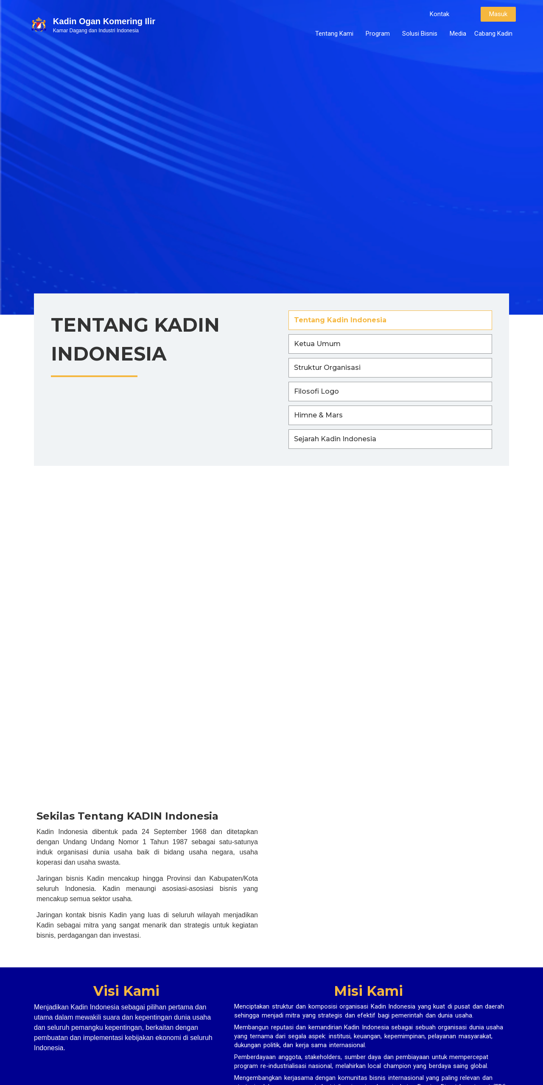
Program (380, 33)
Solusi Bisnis (422, 33)
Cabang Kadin (493, 33)
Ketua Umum (317, 344)
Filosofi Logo (316, 391)
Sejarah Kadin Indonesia (335, 439)
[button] (439, 14)
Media (458, 33)
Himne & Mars (318, 415)
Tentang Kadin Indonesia (340, 320)
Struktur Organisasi (327, 368)
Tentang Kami (336, 33)
